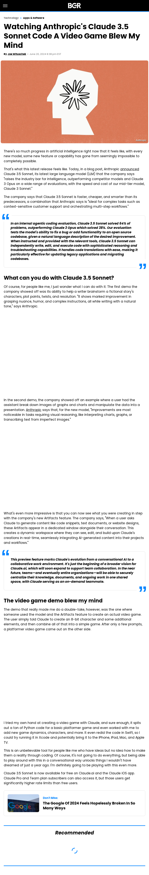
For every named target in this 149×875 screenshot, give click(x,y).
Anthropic (33, 410)
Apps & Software (33, 18)
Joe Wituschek (17, 54)
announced (129, 169)
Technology (11, 18)
